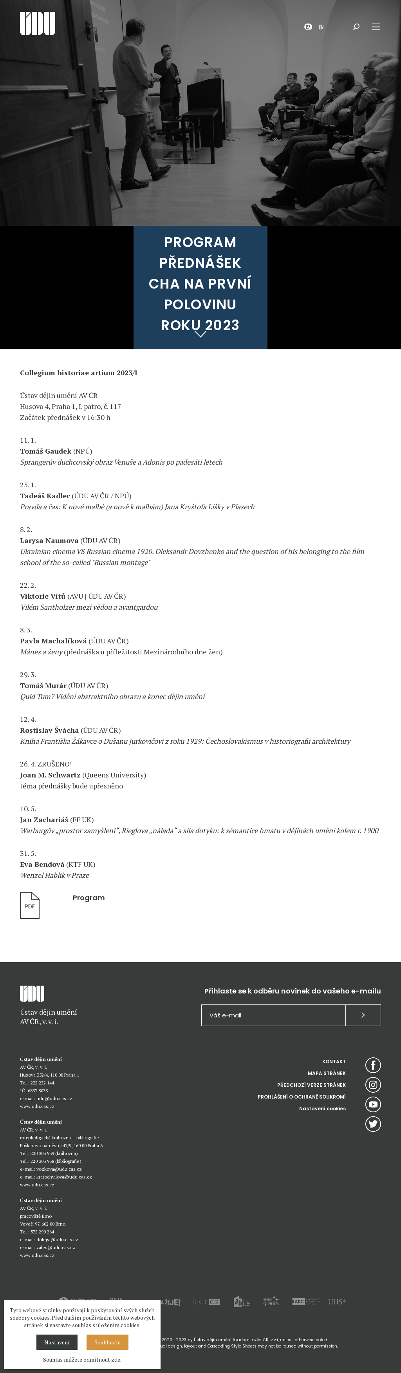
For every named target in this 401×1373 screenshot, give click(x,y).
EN (321, 27)
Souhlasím (107, 1342)
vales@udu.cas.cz (55, 1247)
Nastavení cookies (322, 1108)
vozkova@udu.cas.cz (59, 1169)
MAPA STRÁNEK (327, 1073)
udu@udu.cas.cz (54, 1098)
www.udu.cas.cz (37, 1106)
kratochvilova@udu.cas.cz (64, 1177)
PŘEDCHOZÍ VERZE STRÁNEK (311, 1085)
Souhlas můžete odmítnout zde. (82, 1359)
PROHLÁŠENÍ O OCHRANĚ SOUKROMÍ (302, 1096)
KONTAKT (334, 1061)
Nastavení (57, 1342)
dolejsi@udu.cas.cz (57, 1239)
